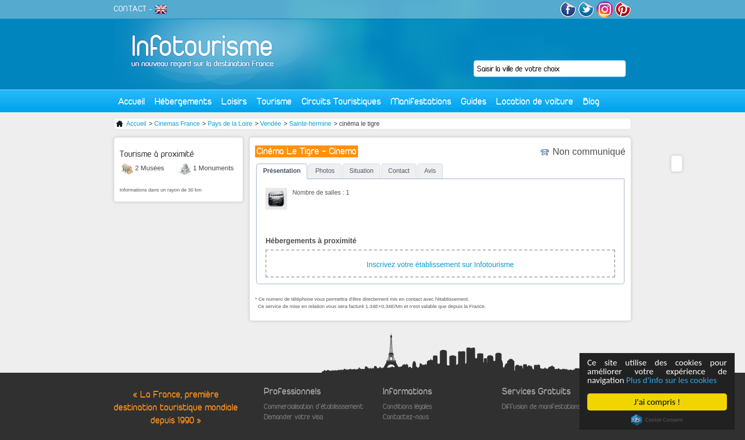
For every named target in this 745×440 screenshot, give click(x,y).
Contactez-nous (406, 417)
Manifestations (421, 101)
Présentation (282, 170)
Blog (591, 101)
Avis (430, 170)
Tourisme (274, 101)
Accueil (131, 101)
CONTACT (130, 8)
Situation (361, 170)
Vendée (270, 123)
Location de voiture (534, 101)
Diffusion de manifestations (541, 406)
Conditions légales (407, 406)
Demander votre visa (293, 417)
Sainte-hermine (310, 123)
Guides (473, 101)
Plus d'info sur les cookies (672, 380)
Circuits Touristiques (341, 101)
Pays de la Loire (229, 123)
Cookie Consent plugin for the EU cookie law (657, 420)
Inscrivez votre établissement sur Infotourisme (440, 264)
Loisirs (234, 101)
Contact (398, 170)
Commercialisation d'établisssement (313, 406)
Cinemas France (177, 123)
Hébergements (183, 101)
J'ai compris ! (657, 402)
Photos (324, 170)
